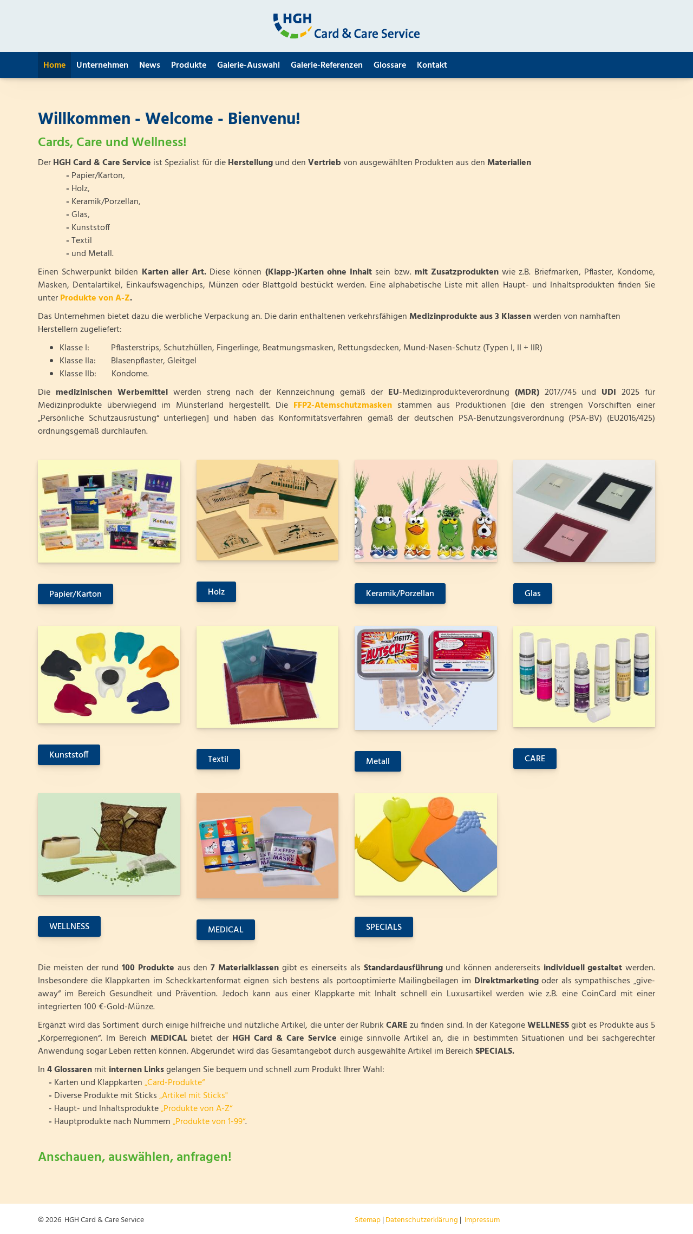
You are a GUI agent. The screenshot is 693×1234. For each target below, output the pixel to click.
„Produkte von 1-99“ (209, 1122)
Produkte (188, 65)
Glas (533, 594)
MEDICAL (226, 930)
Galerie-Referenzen (327, 65)
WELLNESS (69, 927)
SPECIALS (384, 927)
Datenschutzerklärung (421, 1220)
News (149, 65)
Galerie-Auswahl (248, 65)
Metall (378, 762)
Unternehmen (102, 65)
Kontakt (432, 65)
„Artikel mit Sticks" (193, 1096)
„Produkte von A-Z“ (196, 1109)
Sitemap (368, 1220)
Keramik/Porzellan (400, 594)
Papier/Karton (75, 594)
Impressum (482, 1220)
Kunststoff (69, 755)
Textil (218, 760)
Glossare (390, 65)
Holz (216, 592)
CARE (535, 759)
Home (54, 65)
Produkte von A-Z (95, 298)
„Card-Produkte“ (175, 1083)
